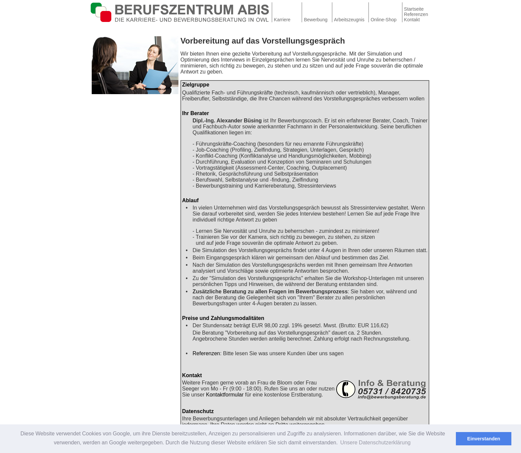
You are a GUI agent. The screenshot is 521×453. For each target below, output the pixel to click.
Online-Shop (383, 19)
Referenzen (416, 14)
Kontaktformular (225, 394)
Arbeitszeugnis (349, 19)
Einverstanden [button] (483, 438)
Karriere (282, 19)
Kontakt (412, 19)
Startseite (414, 9)
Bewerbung (316, 19)
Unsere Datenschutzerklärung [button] (375, 442)
